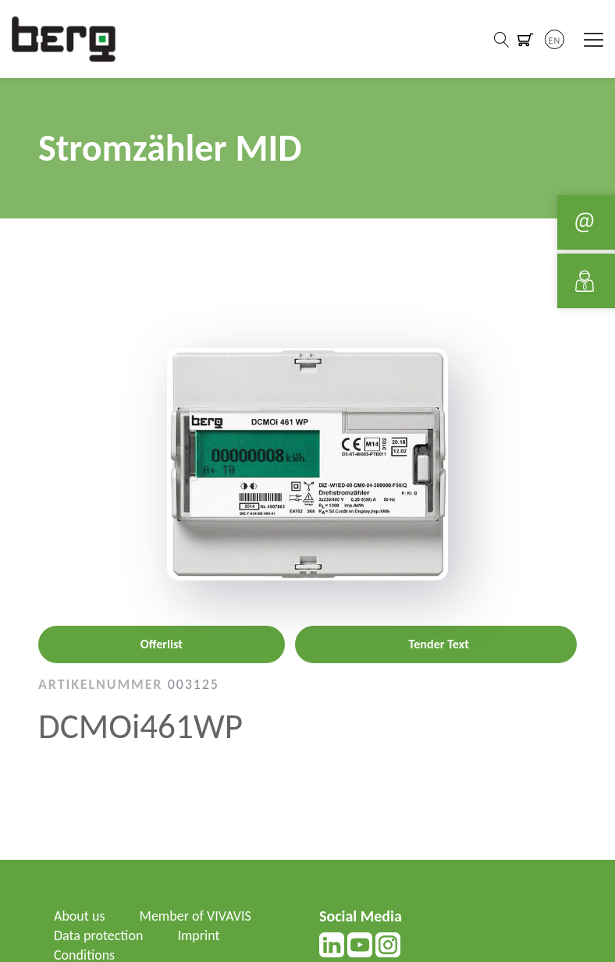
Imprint (198, 935)
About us (79, 916)
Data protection (98, 935)
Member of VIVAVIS (195, 916)
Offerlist (161, 644)
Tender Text (439, 644)
